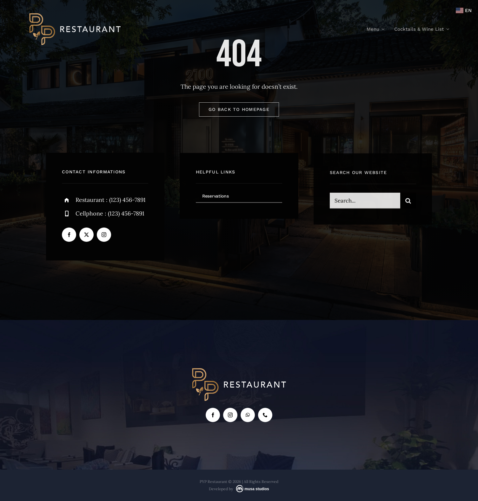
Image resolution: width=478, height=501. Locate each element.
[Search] (408, 202)
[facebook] (69, 235)
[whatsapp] (248, 415)
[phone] (265, 415)
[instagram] (104, 235)
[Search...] (365, 202)
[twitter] (86, 235)
